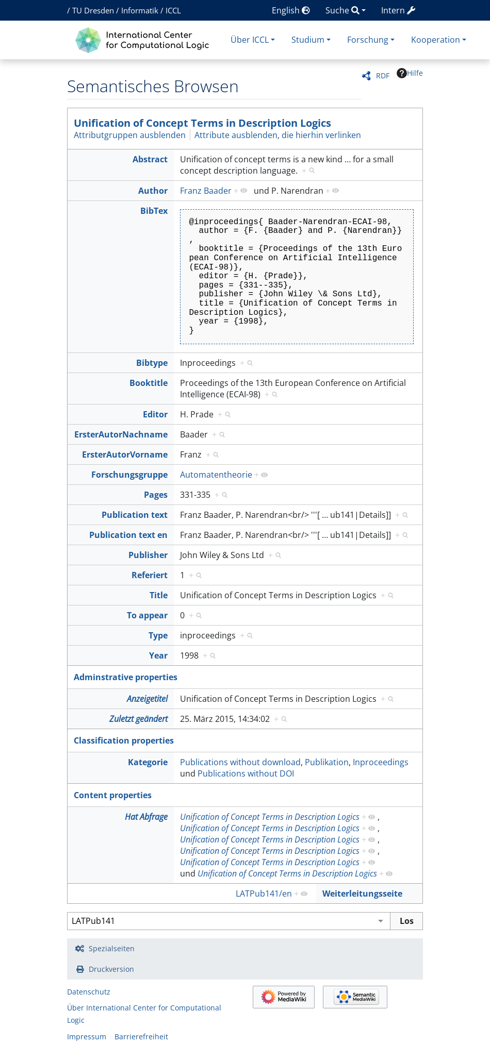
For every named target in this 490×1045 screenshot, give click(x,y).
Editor (155, 414)
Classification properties (124, 740)
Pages (156, 494)
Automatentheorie (216, 474)
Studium (307, 39)
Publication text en (128, 535)
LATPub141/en (264, 893)
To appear (147, 615)
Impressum (86, 1036)
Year (158, 655)
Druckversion (111, 969)
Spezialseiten (112, 948)
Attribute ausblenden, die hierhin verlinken (277, 135)
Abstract (150, 159)
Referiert (150, 575)
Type (158, 635)
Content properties (113, 795)
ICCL (173, 10)
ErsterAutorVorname (125, 454)
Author (153, 190)
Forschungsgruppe (129, 474)
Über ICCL (250, 39)
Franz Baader (206, 190)
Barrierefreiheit (141, 1036)
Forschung (367, 39)
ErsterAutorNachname (121, 434)
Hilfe (410, 73)
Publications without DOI (246, 773)
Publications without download (240, 762)
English (291, 10)
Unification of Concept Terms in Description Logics (202, 123)
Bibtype (152, 362)
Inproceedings (381, 762)
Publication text (135, 514)
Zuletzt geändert (138, 718)
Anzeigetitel (147, 698)
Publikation (327, 762)
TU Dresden (93, 10)
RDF (382, 75)
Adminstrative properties (125, 677)
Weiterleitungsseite (362, 893)
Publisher (148, 555)
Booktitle (148, 383)
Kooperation (435, 39)
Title (159, 595)
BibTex (154, 210)
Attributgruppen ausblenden (130, 135)
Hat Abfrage (146, 816)
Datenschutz (88, 992)
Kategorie (148, 762)
